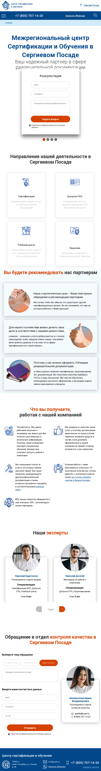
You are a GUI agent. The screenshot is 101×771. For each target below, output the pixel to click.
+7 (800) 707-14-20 (29, 16)
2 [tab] (47, 139)
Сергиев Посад (91, 5)
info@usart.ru (54, 762)
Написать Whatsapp (75, 16)
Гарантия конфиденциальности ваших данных (48, 126)
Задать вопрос (50, 119)
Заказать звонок (91, 767)
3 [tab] (51, 139)
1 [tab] (43, 139)
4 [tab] (55, 139)
